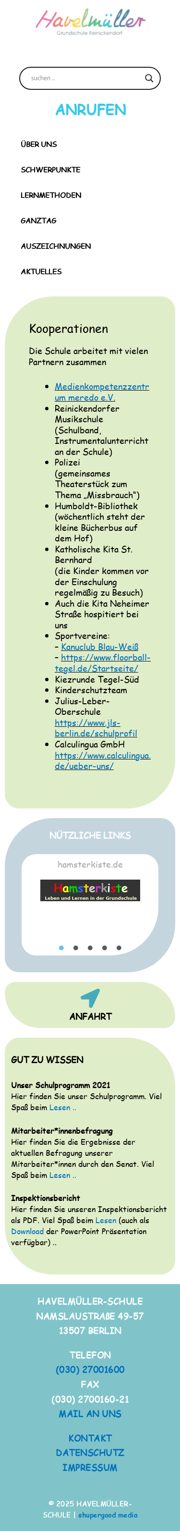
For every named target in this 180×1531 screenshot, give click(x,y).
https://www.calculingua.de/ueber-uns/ (103, 760)
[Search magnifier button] (149, 78)
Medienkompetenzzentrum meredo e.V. (102, 391)
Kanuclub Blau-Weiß (99, 646)
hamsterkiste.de (90, 864)
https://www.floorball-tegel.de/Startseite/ (103, 662)
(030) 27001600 (90, 1369)
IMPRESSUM (90, 1467)
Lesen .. (62, 1107)
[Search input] (85, 78)
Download (27, 1231)
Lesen (106, 1219)
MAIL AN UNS (90, 1414)
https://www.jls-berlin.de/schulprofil (96, 727)
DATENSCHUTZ (90, 1452)
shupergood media (107, 1514)
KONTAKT (90, 1438)
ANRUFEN (90, 109)
